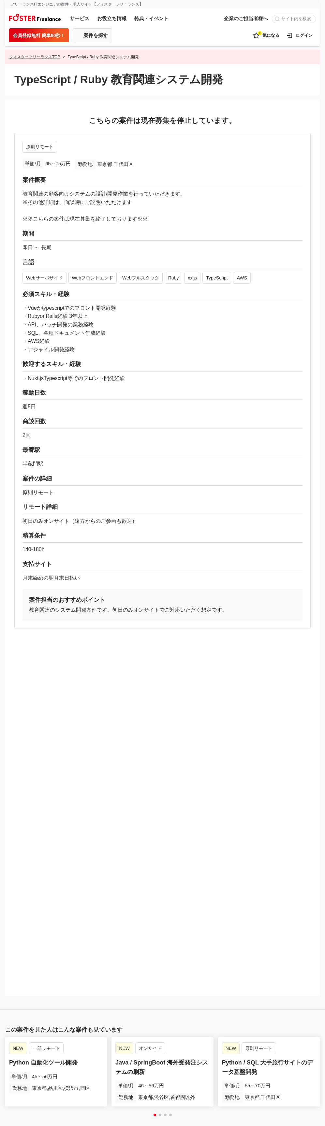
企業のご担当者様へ (246, 18)
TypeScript (217, 277)
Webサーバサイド (44, 277)
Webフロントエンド (92, 277)
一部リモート (46, 1046)
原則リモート (39, 146)
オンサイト (150, 1046)
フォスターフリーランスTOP (34, 57)
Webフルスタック (140, 277)
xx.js (192, 277)
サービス (79, 18)
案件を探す (95, 35)
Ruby (173, 277)
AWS (242, 277)
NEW (18, 1046)
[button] (155, 1113)
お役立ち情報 (111, 18)
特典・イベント (151, 18)
